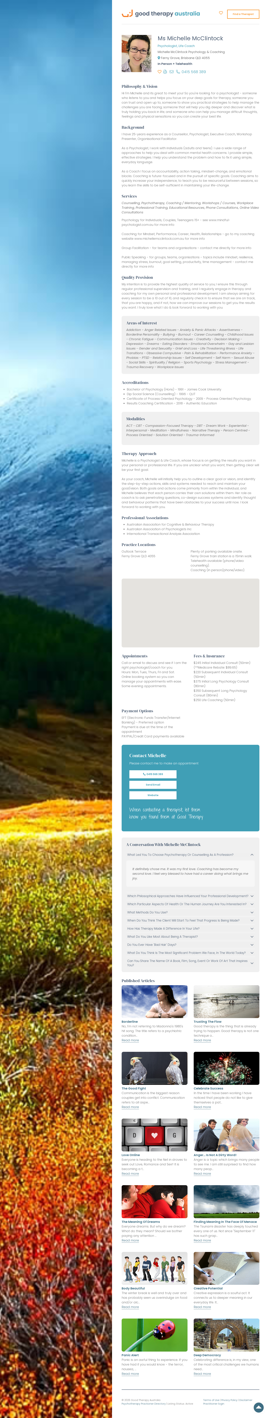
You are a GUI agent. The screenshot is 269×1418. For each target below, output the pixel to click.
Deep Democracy (207, 1355)
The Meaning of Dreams (141, 1222)
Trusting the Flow (207, 1021)
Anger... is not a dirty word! (215, 1155)
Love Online (131, 1155)
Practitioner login (213, 1403)
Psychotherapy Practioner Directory (144, 1403)
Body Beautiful (133, 1288)
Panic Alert (130, 1355)
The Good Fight (134, 1088)
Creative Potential (208, 1288)
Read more (130, 1040)
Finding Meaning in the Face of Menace (225, 1222)
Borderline (130, 1021)
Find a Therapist (243, 14)
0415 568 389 (153, 774)
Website (153, 795)
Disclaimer (245, 1400)
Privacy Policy (229, 1400)
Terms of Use (211, 1400)
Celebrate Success (208, 1088)
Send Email (153, 784)
